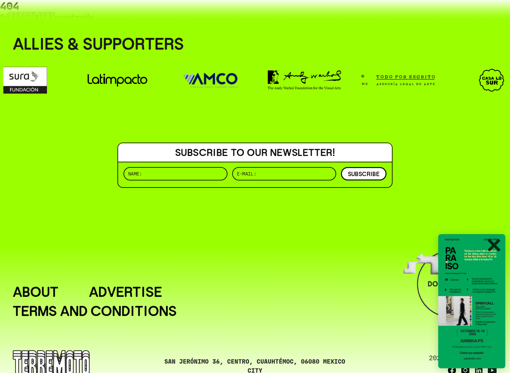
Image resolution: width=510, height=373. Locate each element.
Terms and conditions (95, 311)
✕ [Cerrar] (493, 246)
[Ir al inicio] (31, 19)
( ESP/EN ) (473, 15)
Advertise (125, 292)
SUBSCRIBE (363, 174)
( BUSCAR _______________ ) (385, 15)
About (35, 292)
